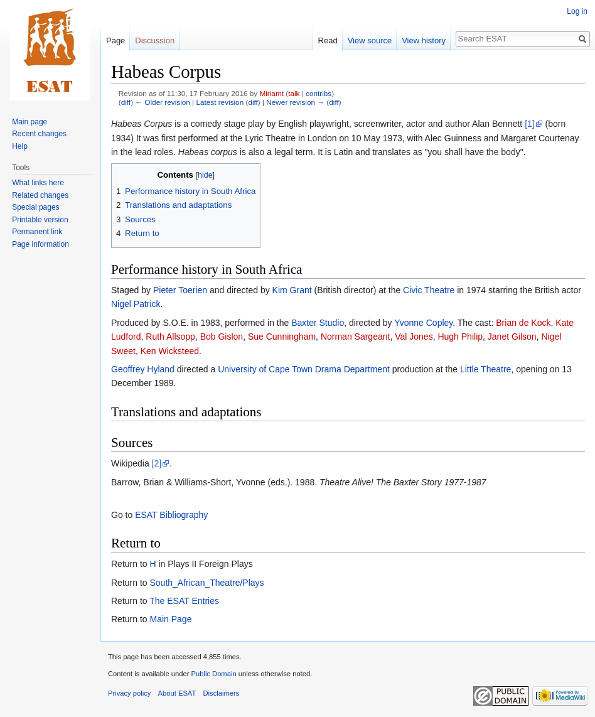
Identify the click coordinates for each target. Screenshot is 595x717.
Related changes (40, 195)
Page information (40, 244)
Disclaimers (221, 693)
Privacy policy (129, 693)
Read (328, 40)
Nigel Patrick (136, 304)
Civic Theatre (428, 290)
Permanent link (37, 231)
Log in (577, 11)
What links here (38, 182)
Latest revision (220, 102)
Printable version (40, 219)
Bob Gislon (221, 337)
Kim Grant (292, 290)
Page (115, 40)
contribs (318, 93)
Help (20, 146)
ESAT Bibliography (171, 515)
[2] (157, 463)
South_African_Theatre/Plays (206, 583)
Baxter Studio (317, 323)
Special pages (35, 207)
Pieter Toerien (180, 290)
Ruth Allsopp (170, 337)
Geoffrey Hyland (142, 369)
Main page (29, 121)
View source (370, 40)
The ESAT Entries (184, 601)
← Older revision (162, 102)
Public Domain (213, 673)
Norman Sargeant (355, 337)
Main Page (170, 619)
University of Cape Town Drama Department (304, 369)
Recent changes (39, 133)
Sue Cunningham (282, 337)
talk (293, 93)
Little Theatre (485, 369)
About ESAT (177, 693)
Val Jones (413, 337)
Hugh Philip (460, 337)
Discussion (154, 40)
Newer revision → (295, 102)
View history (424, 40)
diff (126, 102)
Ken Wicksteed (170, 351)
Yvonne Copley (423, 323)
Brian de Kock (523, 323)
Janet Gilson (512, 337)
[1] (530, 124)
